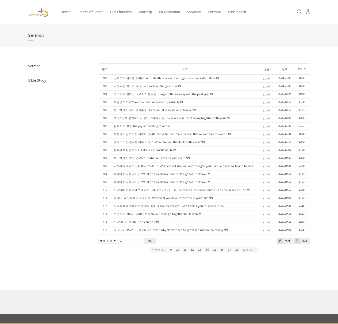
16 (222, 249)
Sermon (214, 11)
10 (177, 249)
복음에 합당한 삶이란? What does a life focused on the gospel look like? (160, 174)
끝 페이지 (250, 249)
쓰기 (283, 241)
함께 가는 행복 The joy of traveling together (142, 126)
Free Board (237, 11)
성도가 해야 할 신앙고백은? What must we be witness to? (150, 158)
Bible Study (37, 80)
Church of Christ (90, 11)
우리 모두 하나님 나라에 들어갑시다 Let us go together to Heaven (156, 214)
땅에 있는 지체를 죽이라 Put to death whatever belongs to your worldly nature (164, 78)
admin (267, 78)
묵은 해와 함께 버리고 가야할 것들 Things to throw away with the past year (162, 94)
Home (65, 11)
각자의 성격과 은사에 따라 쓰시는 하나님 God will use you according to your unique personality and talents (183, 166)
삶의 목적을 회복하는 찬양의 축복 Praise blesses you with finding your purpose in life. (169, 206)
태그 (300, 241)
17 (229, 249)
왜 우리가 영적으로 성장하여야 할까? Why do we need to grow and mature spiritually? (169, 230)
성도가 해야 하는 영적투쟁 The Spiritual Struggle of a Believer (153, 110)
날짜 (285, 69)
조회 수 (301, 69)
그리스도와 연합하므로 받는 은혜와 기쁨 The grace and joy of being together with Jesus (170, 118)
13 (199, 249)
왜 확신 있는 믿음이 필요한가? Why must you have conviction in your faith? (162, 198)
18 (236, 249)
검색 (150, 241)
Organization (169, 11)
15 (214, 249)
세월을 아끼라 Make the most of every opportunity (147, 102)
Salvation (194, 11)
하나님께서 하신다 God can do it (135, 222)
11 (185, 249)
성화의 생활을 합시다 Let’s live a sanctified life (143, 150)
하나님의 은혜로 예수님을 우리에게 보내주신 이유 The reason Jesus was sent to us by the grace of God (180, 190)
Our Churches (121, 11)
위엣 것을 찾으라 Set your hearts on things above (145, 86)
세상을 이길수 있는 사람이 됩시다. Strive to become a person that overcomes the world (170, 134)
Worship (145, 11)
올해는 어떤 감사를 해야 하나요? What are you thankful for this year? (158, 142)
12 (192, 249)
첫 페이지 (158, 249)
